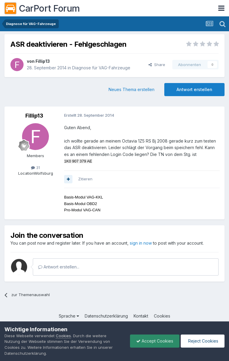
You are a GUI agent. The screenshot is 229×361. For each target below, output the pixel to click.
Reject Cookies (202, 340)
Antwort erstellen (194, 89)
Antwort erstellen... (58, 266)
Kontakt (141, 315)
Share (156, 64)
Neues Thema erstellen (131, 89)
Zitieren (85, 178)
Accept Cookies (154, 340)
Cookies (162, 315)
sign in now (141, 243)
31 (35, 167)
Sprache (69, 315)
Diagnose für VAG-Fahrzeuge (101, 67)
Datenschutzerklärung (106, 315)
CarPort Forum (42, 8)
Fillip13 (42, 61)
